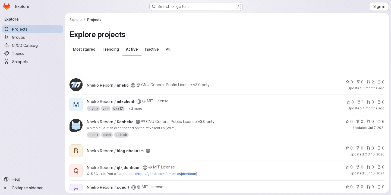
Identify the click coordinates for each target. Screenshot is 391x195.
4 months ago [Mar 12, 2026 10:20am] (373, 108)
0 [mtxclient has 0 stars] (350, 102)
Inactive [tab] (152, 49)
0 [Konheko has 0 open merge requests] (370, 121)
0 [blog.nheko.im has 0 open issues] (380, 148)
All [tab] (168, 49)
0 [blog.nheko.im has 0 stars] (349, 148)
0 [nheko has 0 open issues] (380, 82)
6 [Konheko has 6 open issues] (380, 121)
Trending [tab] (111, 49)
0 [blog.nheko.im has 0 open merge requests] (370, 148)
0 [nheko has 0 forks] (360, 82)
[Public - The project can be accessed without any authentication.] (133, 85)
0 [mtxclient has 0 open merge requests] (370, 102)
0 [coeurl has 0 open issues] (380, 186)
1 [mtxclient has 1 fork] (360, 102)
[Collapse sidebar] (32, 188)
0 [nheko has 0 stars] (349, 82)
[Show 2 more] (135, 108)
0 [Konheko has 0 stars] (349, 121)
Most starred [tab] (84, 49)
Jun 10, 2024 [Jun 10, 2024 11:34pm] (374, 173)
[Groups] (32, 37)
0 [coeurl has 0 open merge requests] (370, 186)
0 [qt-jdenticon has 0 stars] (349, 167)
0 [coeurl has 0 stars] (349, 186)
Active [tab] (132, 49)
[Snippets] (32, 61)
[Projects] (32, 29)
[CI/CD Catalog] (32, 45)
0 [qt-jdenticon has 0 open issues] (380, 167)
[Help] (32, 179)
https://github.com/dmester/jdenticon (166, 174)
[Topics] (32, 53)
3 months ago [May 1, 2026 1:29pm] (373, 88)
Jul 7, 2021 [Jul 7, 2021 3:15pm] (376, 128)
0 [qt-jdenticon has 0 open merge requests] (370, 167)
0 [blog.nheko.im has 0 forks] (359, 148)
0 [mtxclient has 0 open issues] (380, 102)
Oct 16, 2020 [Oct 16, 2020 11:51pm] (374, 154)
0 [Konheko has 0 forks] (359, 121)
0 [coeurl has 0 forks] (359, 186)
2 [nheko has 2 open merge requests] (370, 82)
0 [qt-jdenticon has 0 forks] (359, 167)
